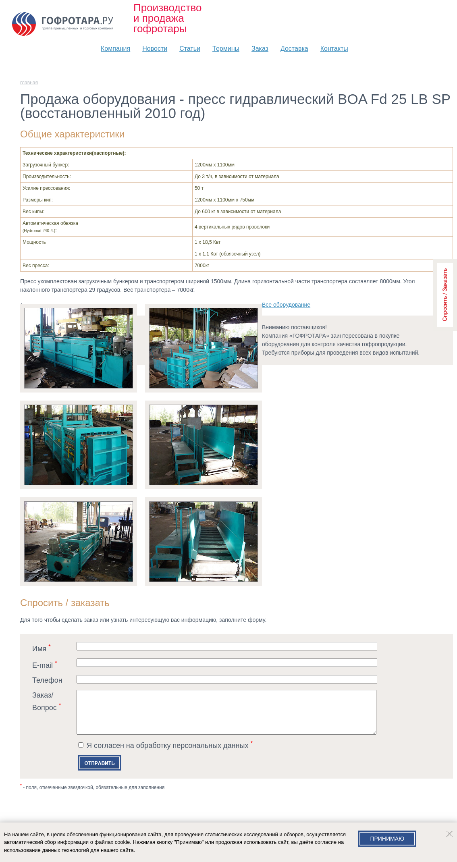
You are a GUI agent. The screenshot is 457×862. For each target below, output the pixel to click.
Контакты (334, 48)
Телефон (47, 680)
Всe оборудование (286, 304)
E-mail (44, 664)
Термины (225, 48)
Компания (115, 48)
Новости (154, 48)
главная (29, 82)
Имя (41, 648)
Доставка (294, 48)
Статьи (189, 48)
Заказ (259, 48)
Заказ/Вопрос (46, 701)
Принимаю (387, 838)
